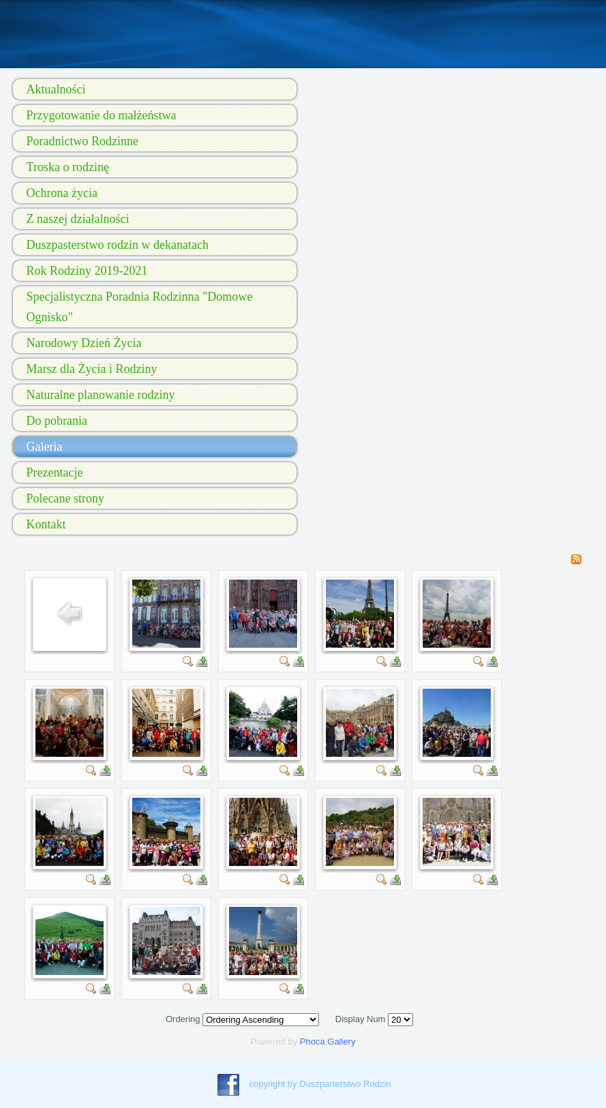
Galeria (45, 446)
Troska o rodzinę (68, 167)
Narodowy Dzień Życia (84, 343)
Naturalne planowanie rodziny (101, 395)
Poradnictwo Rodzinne (82, 141)
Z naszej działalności (78, 219)
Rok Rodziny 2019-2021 (87, 271)
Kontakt (46, 524)
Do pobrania (57, 421)
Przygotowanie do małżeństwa (102, 115)
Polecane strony (65, 498)
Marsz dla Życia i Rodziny (92, 369)
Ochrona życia (62, 193)
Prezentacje (55, 472)
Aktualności (56, 89)
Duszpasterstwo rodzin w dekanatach (118, 245)
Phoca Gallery (328, 1041)
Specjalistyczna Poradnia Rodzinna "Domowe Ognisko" (140, 307)
